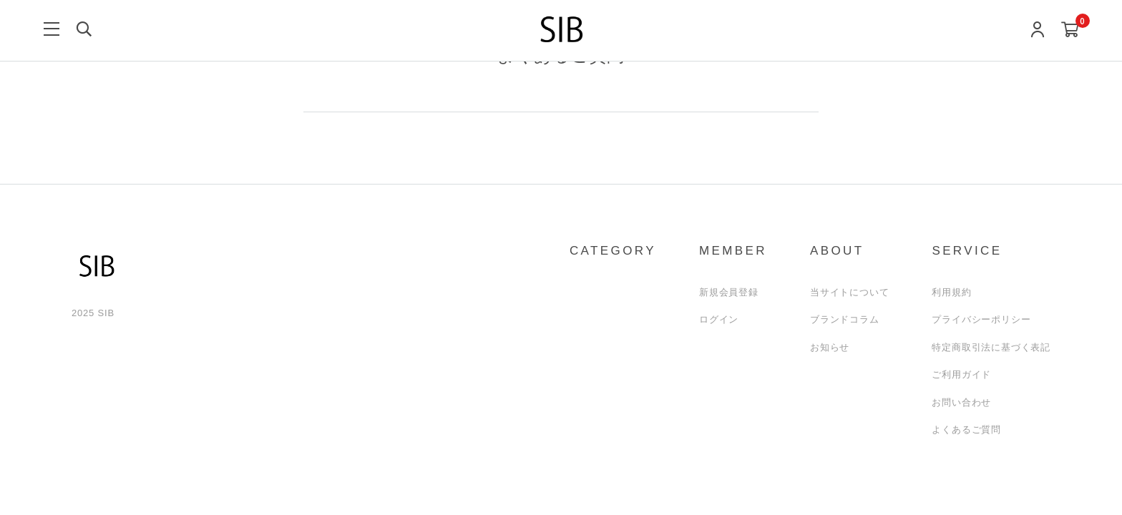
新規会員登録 (728, 292)
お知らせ (829, 347)
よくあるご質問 (966, 429)
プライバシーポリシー (981, 319)
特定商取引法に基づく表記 (991, 347)
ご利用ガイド (961, 374)
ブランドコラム (844, 319)
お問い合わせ (961, 402)
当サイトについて (849, 292)
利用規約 (951, 292)
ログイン (718, 319)
